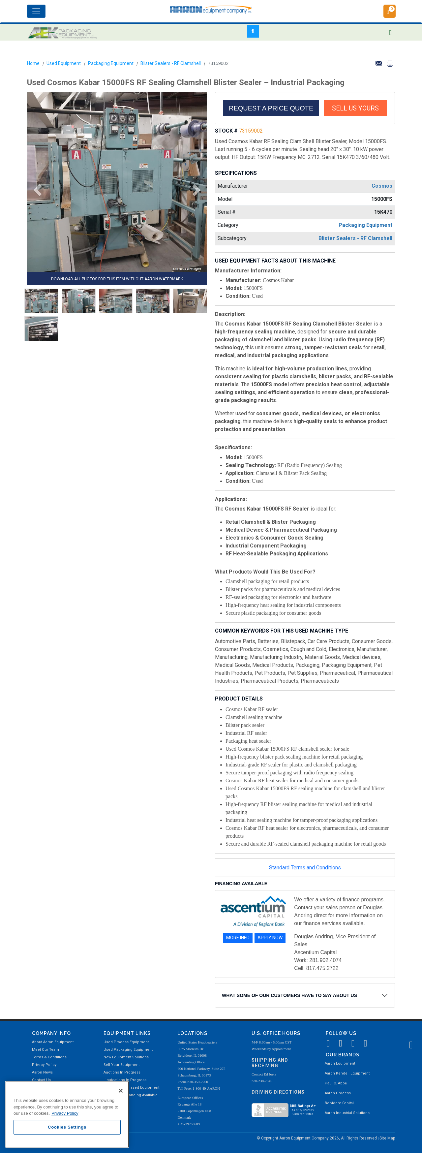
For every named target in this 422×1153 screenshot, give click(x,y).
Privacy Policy (44, 1065)
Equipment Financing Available (131, 1095)
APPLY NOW (270, 937)
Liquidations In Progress (125, 1080)
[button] (35, 190)
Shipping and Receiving (270, 1062)
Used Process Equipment (126, 1042)
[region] (67, 1114)
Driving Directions (278, 1092)
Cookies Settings (67, 1127)
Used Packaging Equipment (128, 1049)
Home (33, 63)
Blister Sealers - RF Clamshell (170, 63)
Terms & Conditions (49, 1057)
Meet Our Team (45, 1049)
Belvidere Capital (339, 1103)
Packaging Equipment (111, 63)
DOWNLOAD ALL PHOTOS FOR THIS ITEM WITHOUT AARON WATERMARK (117, 279)
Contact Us (41, 1080)
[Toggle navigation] (36, 11)
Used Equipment (63, 63)
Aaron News (42, 1072)
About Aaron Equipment (53, 1042)
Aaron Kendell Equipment (347, 1073)
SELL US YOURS (355, 108)
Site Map (387, 1138)
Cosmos (382, 186)
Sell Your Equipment (121, 1065)
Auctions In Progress (122, 1072)
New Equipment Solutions (126, 1057)
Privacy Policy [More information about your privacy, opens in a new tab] (64, 1113)
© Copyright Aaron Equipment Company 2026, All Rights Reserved (317, 1138)
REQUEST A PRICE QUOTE (271, 108)
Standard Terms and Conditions (305, 867)
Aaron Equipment (340, 1063)
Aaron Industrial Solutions (347, 1113)
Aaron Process (338, 1093)
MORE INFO (238, 937)
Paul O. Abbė (336, 1083)
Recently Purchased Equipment (131, 1087)
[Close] (120, 1090)
